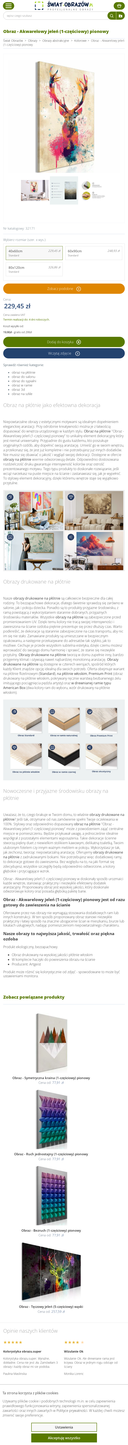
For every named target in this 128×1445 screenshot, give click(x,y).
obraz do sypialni (24, 381)
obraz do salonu (23, 376)
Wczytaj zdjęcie (60, 353)
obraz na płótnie (23, 372)
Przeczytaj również (24, 1352)
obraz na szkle (22, 394)
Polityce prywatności (72, 1410)
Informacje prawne (25, 1341)
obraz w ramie (22, 385)
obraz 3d (18, 389)
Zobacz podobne (60, 288)
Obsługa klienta (22, 1330)
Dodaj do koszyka (64, 342)
